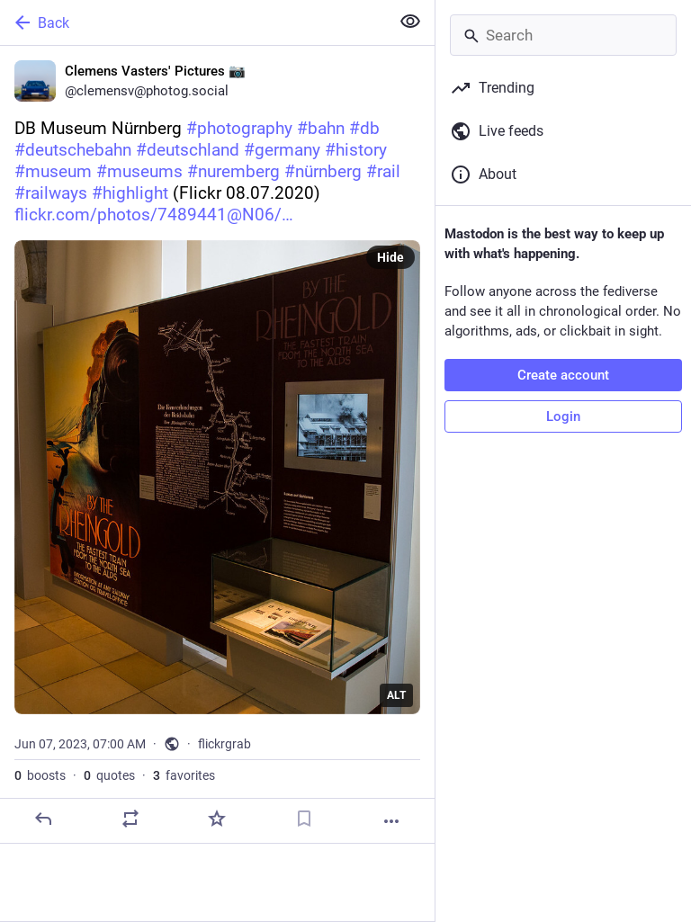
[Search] (563, 35)
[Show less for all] (410, 21)
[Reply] (43, 818)
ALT (396, 695)
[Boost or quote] (130, 818)
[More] (391, 821)
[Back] (193, 22)
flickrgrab (224, 744)
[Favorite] (217, 818)
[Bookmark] (304, 818)
